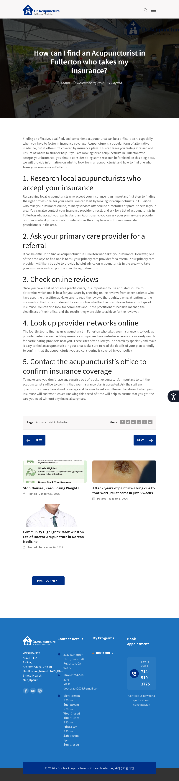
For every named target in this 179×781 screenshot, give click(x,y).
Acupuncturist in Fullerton (52, 422)
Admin (65, 83)
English (116, 83)
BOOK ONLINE (105, 653)
